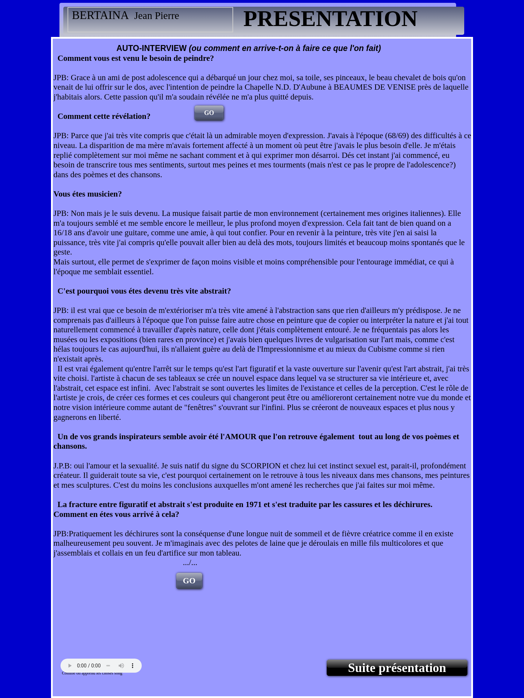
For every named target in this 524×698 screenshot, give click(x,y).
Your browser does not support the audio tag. (101, 666)
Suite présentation (397, 668)
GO (209, 112)
